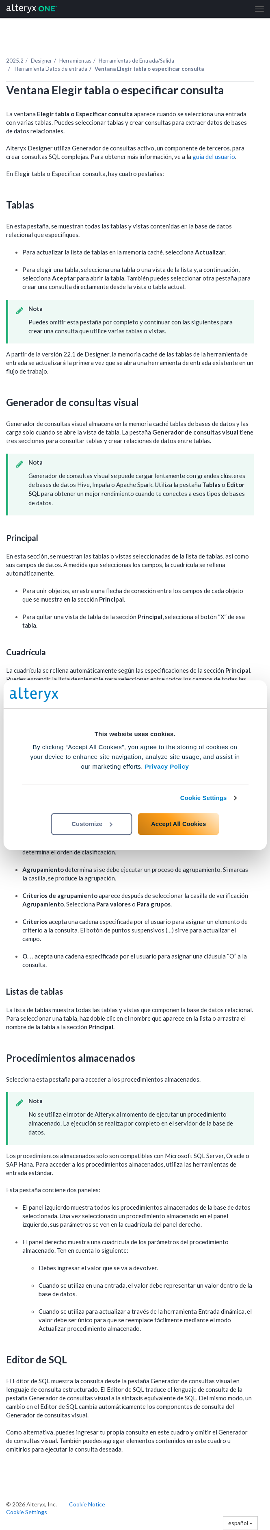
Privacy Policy (167, 766)
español (240, 1522)
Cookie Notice (87, 1504)
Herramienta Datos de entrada (50, 68)
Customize (91, 823)
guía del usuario (213, 156)
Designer (41, 60)
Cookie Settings (203, 797)
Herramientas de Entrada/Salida (136, 60)
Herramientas (75, 60)
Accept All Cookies (178, 823)
